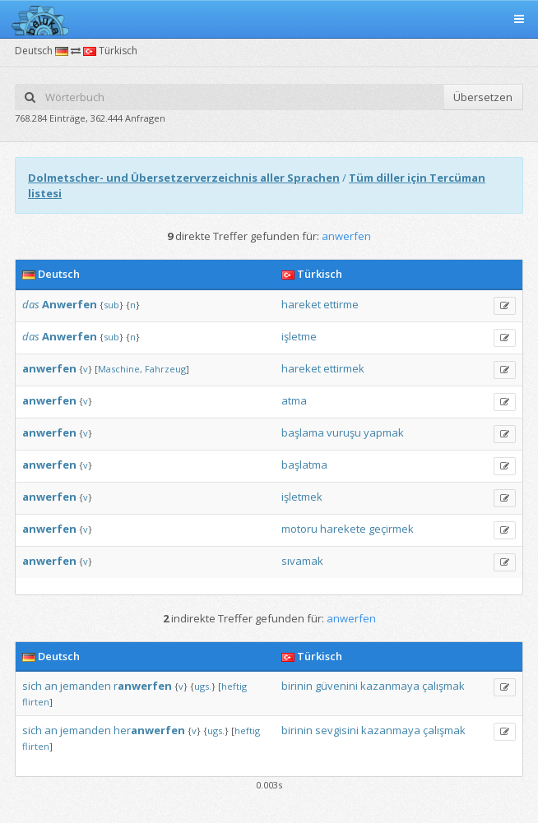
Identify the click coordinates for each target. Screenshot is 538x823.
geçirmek (391, 528)
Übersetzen (482, 97)
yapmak (384, 432)
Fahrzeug (165, 369)
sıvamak (302, 560)
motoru (299, 528)
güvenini (336, 685)
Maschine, (120, 369)
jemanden (85, 685)
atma (294, 400)
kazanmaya (390, 685)
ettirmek (343, 368)
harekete (343, 528)
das (30, 304)
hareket (301, 304)
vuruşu (344, 432)
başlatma (304, 464)
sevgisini (337, 730)
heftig (234, 686)
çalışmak (443, 685)
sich (32, 685)
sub (111, 304)
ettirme (341, 304)
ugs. (202, 686)
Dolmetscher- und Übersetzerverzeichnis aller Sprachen (184, 177)
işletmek (301, 496)
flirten (35, 702)
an (51, 685)
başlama (302, 432)
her (149, 730)
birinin (297, 685)
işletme (299, 336)
